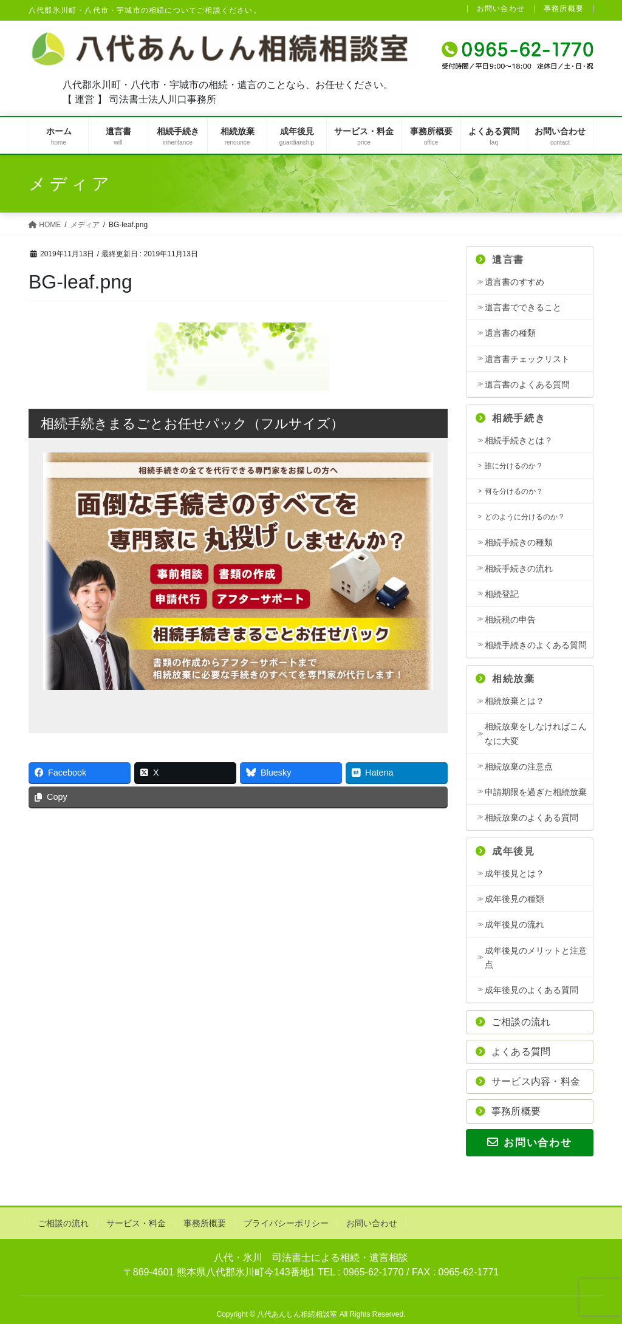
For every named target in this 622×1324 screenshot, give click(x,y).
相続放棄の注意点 (519, 766)
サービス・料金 (136, 1223)
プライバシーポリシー (286, 1223)
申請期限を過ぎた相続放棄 (536, 792)
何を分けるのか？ (514, 491)
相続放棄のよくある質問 (531, 817)
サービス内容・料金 (528, 1081)
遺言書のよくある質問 (527, 384)
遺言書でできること (523, 307)
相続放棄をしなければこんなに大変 (536, 733)
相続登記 (502, 594)
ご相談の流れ (513, 1022)
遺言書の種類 (510, 333)
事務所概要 (564, 9)
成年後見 (505, 851)
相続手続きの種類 (519, 542)
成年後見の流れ (514, 924)
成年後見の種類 (514, 899)
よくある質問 (513, 1051)
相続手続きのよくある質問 (536, 645)
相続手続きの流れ (519, 568)
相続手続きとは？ (519, 440)
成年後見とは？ (514, 873)
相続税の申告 (510, 619)
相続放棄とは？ (514, 701)
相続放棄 (505, 679)
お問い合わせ (501, 9)
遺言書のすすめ (514, 282)
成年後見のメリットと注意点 (536, 957)
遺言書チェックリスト (527, 359)
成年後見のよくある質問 (531, 990)
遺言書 (500, 259)
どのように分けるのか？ (525, 517)
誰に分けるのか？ (514, 466)
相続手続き (510, 418)
